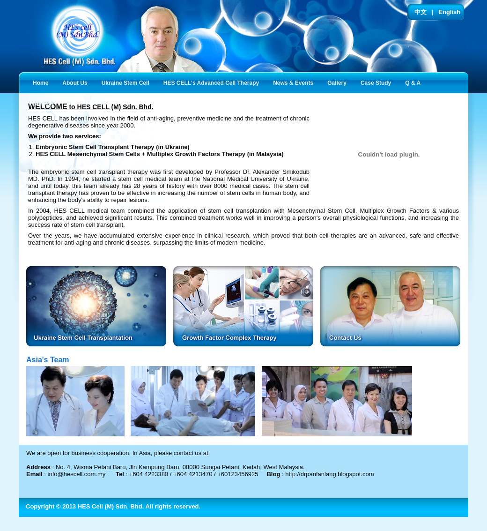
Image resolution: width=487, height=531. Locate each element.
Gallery (338, 82)
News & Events (295, 82)
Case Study (378, 82)
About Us (76, 82)
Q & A (414, 82)
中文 (420, 11)
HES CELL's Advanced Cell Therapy (213, 82)
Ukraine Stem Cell (127, 82)
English (449, 11)
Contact (45, 103)
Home (40, 83)
